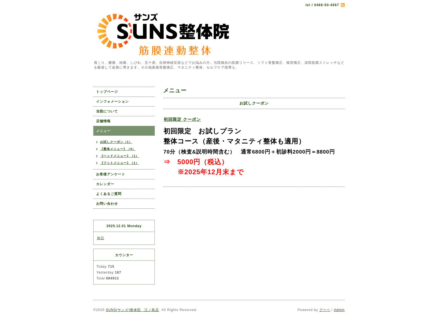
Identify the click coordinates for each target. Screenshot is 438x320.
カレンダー (105, 184)
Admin (339, 310)
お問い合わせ (107, 204)
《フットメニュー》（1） (119, 162)
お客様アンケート (110, 174)
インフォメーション (112, 101)
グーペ (324, 310)
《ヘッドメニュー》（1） (119, 155)
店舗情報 (103, 121)
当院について (107, 111)
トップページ (107, 92)
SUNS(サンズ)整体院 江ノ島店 (132, 310)
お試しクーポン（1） (116, 141)
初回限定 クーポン (182, 119)
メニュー (103, 131)
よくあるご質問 (109, 194)
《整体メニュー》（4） (117, 148)
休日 (100, 238)
